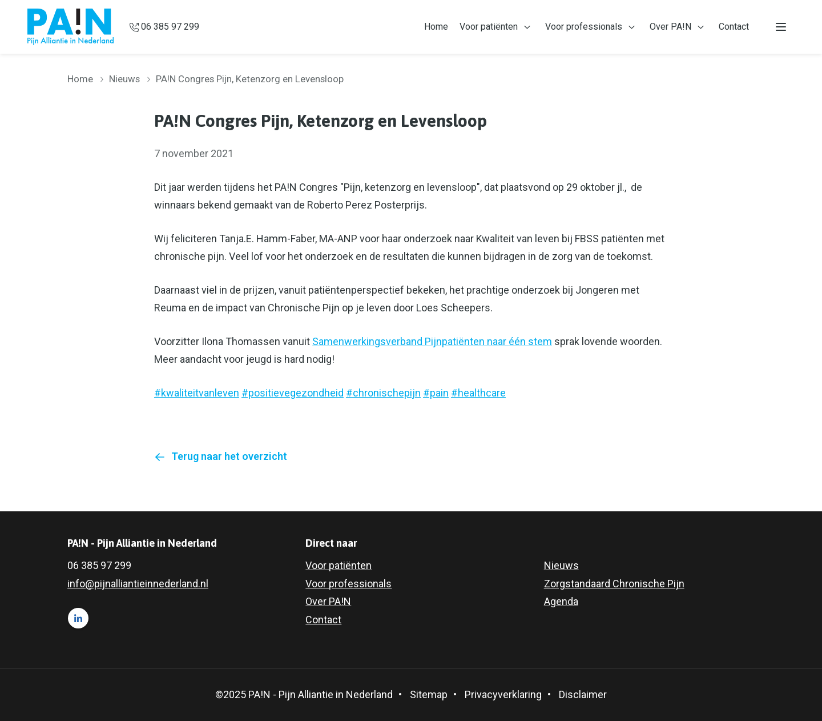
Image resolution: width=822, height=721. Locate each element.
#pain (436, 393)
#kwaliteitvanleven (196, 393)
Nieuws (124, 79)
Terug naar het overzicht (229, 456)
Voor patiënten (489, 26)
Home (436, 26)
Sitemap (429, 694)
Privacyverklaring (503, 694)
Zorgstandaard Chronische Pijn (614, 584)
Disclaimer (583, 694)
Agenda (561, 601)
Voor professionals (583, 26)
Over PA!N (670, 26)
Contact (734, 26)
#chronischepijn (383, 393)
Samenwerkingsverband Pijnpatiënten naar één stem (432, 341)
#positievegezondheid (292, 393)
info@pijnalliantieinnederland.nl (137, 584)
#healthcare (478, 393)
